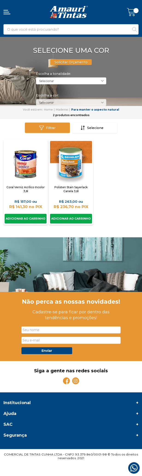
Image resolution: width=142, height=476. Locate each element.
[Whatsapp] (134, 468)
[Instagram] (75, 380)
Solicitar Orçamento (71, 62)
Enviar (46, 351)
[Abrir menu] (6, 12)
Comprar (26, 218)
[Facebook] (66, 380)
